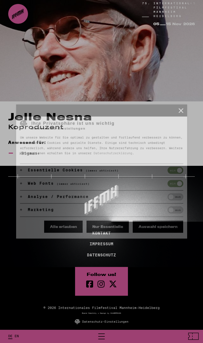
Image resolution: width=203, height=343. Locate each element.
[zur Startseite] (18, 14)
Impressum (101, 244)
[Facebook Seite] (89, 284)
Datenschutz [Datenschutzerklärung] (101, 255)
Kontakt (101, 233)
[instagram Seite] (101, 284)
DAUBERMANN (115, 313)
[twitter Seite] (113, 284)
